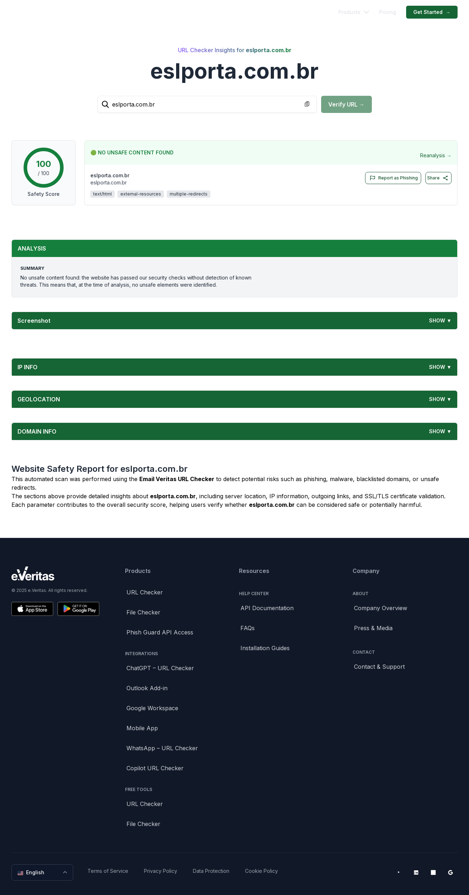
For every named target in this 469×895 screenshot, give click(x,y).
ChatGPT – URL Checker (160, 668)
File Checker (143, 612)
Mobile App (142, 728)
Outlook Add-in (147, 688)
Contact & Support (379, 666)
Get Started (431, 12)
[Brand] (55, 573)
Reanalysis (435, 155)
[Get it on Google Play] (78, 609)
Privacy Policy (160, 871)
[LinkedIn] (416, 872)
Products (353, 12)
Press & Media (373, 628)
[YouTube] (399, 872)
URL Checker (144, 592)
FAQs (247, 628)
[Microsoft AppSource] (433, 872)
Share (437, 178)
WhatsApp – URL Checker (162, 748)
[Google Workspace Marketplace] (450, 872)
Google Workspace (152, 708)
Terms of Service (108, 871)
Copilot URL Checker (155, 768)
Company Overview (380, 608)
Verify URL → (346, 104)
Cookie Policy (261, 871)
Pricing (387, 12)
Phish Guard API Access (159, 632)
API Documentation (267, 608)
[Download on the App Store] (32, 609)
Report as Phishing (392, 178)
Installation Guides (265, 648)
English (43, 872)
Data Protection (211, 871)
